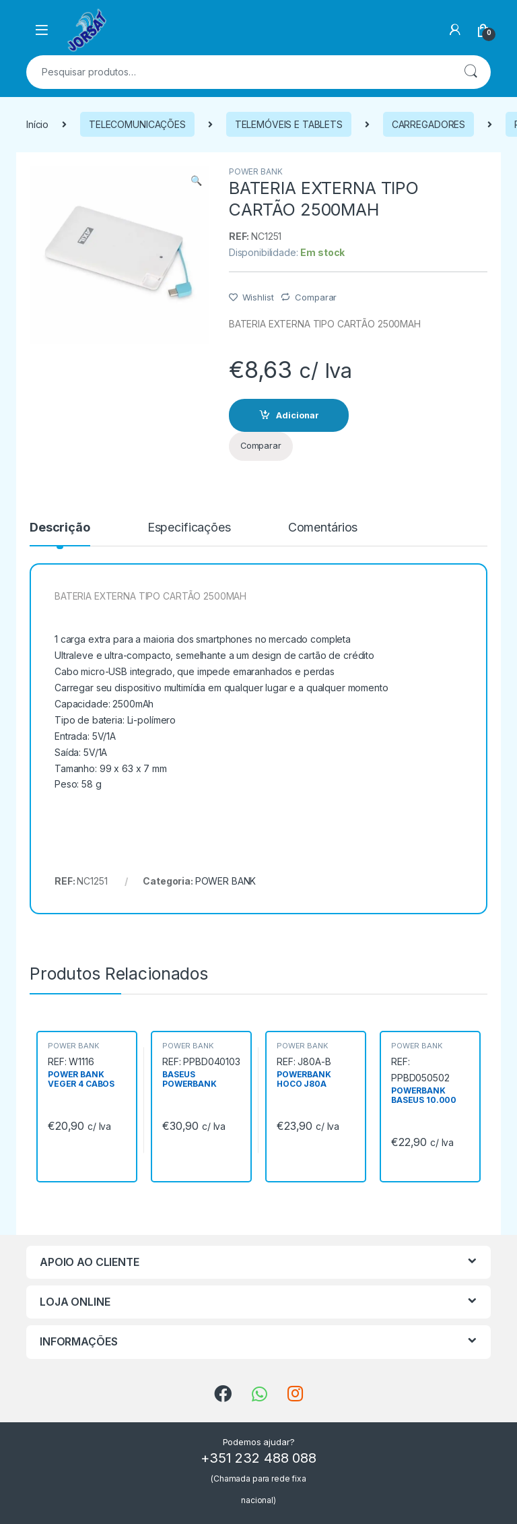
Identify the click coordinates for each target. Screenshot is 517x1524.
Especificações (189, 527)
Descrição (60, 527)
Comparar (316, 297)
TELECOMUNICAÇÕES (137, 124)
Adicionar (297, 415)
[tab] (60, 533)
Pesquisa (470, 72)
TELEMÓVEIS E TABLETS (289, 124)
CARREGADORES (428, 124)
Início (37, 124)
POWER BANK (256, 171)
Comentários (322, 527)
